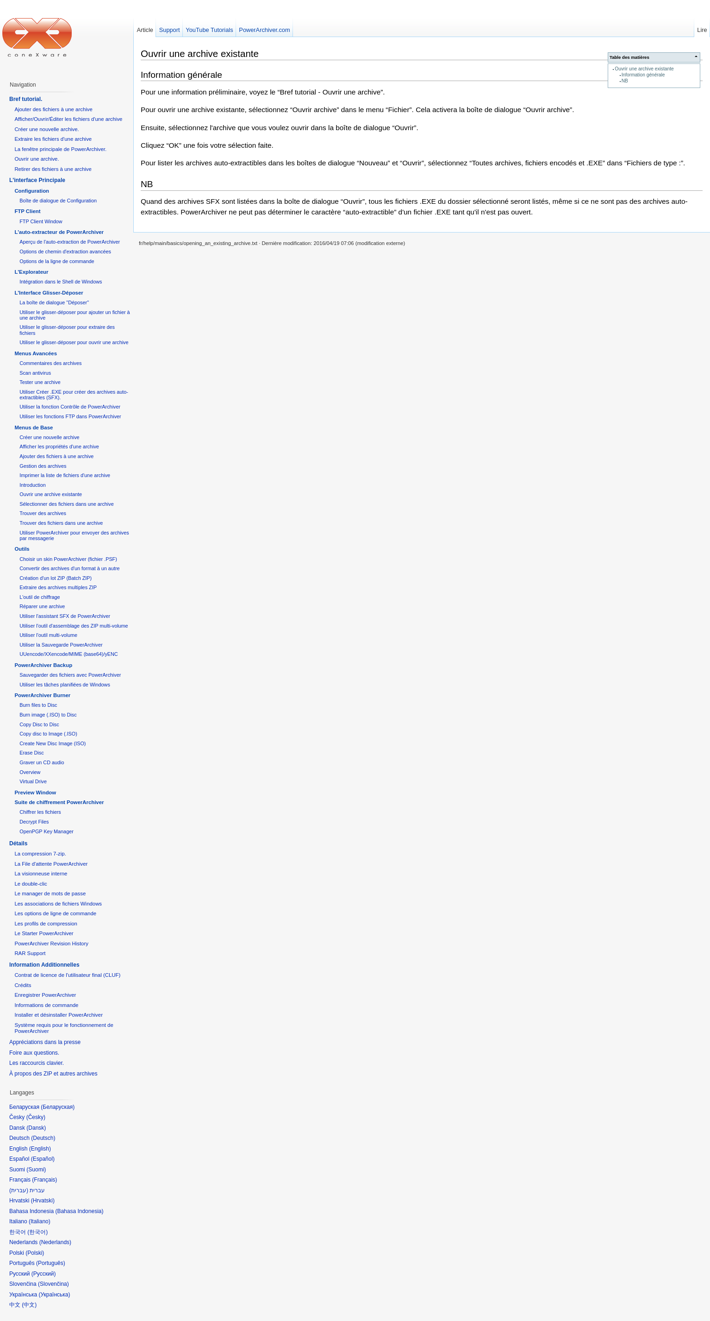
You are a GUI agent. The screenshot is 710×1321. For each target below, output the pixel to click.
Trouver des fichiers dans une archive (61, 523)
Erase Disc (31, 752)
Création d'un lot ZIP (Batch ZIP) (55, 578)
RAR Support (29, 953)
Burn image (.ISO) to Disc (47, 714)
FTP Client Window (40, 221)
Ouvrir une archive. (36, 159)
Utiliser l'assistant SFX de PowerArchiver (64, 616)
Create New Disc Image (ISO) (52, 743)
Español (43, 1159)
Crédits (22, 985)
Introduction (32, 485)
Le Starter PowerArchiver (43, 933)
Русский (43, 1274)
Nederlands (55, 1242)
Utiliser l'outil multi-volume (48, 635)
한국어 (37, 1232)
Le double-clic (30, 884)
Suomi (36, 1169)
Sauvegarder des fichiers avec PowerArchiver (70, 675)
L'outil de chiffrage (39, 597)
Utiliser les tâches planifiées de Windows (64, 684)
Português (50, 1263)
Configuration (31, 191)
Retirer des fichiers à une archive (53, 169)
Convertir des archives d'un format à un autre (69, 568)
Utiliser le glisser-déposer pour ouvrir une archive (73, 342)
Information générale (643, 74)
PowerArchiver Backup (43, 665)
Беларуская (58, 1107)
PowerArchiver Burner (42, 695)
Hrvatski (43, 1200)
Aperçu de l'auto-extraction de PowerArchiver (69, 242)
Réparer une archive (42, 606)
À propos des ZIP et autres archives (53, 1073)
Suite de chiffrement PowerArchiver (59, 802)
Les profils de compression (45, 923)
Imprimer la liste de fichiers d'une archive (64, 475)
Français (44, 1179)
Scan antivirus (35, 373)
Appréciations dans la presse (45, 1042)
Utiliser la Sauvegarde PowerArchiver (60, 645)
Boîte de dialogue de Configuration (58, 200)
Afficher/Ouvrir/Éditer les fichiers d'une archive (68, 119)
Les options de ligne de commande (55, 913)
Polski (34, 1253)
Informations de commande (46, 1005)
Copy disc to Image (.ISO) (48, 733)
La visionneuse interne (40, 873)
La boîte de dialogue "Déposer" (54, 302)
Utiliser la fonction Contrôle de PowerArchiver (69, 406)
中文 (29, 1305)
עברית (18, 1190)
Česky (36, 1117)
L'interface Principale (37, 180)
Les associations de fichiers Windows (58, 903)
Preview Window (35, 792)
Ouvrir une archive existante (644, 68)
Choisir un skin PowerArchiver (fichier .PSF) (68, 559)
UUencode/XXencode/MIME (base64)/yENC (68, 654)
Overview (29, 772)
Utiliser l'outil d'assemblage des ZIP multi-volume (73, 626)
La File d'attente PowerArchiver (50, 864)
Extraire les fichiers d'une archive (53, 139)
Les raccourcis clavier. (36, 1063)
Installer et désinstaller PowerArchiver (58, 1015)
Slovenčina (53, 1284)
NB (625, 80)
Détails (18, 843)
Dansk (36, 1128)
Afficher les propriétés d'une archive (59, 446)
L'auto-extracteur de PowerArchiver (59, 232)
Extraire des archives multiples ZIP (58, 587)
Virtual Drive (33, 781)
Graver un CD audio (41, 762)
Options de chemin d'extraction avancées (65, 251)
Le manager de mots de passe (50, 893)
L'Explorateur (31, 272)
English (40, 1148)
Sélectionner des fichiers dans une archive (66, 504)
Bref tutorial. (25, 99)
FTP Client (27, 211)
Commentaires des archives (50, 363)
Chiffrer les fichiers (40, 812)
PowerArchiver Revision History (51, 943)
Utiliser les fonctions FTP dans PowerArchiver (70, 416)
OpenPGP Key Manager (46, 831)
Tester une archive (39, 382)
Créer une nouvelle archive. (46, 129)
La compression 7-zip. (40, 853)
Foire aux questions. (34, 1053)
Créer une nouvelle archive (49, 437)
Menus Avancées (35, 353)
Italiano (40, 1221)
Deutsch (43, 1138)
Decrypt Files (34, 821)
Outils (21, 549)
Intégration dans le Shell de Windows (60, 281)
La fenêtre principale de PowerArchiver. (60, 149)
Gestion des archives (42, 466)
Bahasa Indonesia (79, 1211)
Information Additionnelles (44, 965)
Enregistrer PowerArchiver (45, 995)
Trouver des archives (42, 513)
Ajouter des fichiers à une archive (53, 109)
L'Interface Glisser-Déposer (48, 293)
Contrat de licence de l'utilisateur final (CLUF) (67, 975)
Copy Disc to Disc (39, 724)
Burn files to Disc (38, 705)
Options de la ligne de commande (56, 261)
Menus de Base (33, 427)
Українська (54, 1294)
